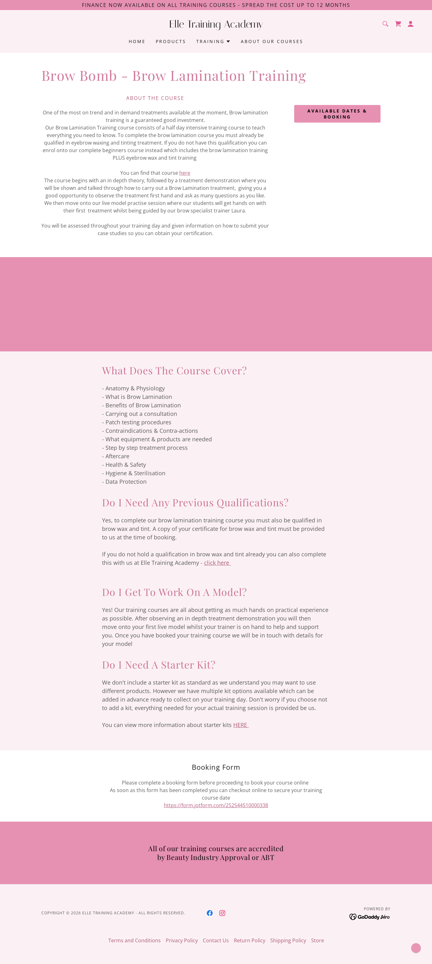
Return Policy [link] (249, 940)
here (184, 172)
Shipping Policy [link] (288, 940)
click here (217, 562)
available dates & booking (337, 114)
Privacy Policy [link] (182, 940)
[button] (410, 24)
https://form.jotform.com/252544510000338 (216, 805)
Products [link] (171, 41)
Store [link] (317, 940)
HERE (241, 725)
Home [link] (137, 41)
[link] (216, 25)
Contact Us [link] (216, 940)
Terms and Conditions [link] (134, 940)
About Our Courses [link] (272, 41)
